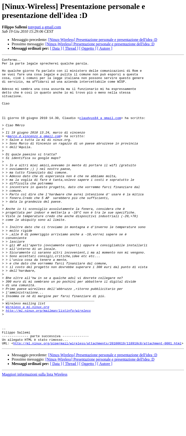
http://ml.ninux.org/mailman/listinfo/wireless (48, 361)
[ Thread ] (70, 48)
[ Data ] (56, 48)
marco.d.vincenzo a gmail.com (34, 152)
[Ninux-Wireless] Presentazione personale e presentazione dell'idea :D (102, 40)
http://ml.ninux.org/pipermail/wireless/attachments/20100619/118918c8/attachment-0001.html (97, 400)
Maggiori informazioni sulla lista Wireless (34, 432)
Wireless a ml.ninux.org (27, 357)
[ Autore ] (104, 48)
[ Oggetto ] (87, 48)
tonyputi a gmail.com (44, 27)
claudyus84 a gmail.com (100, 130)
